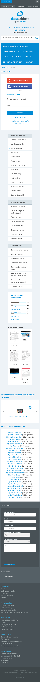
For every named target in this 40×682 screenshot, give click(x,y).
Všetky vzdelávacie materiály (15, 46)
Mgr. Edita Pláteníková (14, 435)
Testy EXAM (15, 169)
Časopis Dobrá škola (8, 605)
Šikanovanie (5, 639)
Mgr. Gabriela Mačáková (15, 486)
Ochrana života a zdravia (19, 263)
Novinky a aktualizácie (18, 140)
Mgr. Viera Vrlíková (15, 450)
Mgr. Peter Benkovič (14, 452)
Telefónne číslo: (9, 525)
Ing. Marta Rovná (14, 439)
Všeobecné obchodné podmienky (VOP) (14, 612)
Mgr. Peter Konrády (14, 475)
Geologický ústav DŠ (8, 624)
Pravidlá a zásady (7, 644)
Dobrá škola (28, 51)
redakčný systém (19, 672)
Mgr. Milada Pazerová (15, 455)
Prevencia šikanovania (8, 654)
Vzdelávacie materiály (8, 591)
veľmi (12, 301)
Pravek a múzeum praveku (10, 646)
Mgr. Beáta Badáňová (15, 459)
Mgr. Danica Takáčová (14, 464)
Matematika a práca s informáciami (17, 212)
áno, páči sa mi (15, 304)
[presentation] (20, 557)
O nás (5, 57)
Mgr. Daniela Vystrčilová (14, 437)
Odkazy (28, 57)
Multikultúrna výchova (18, 258)
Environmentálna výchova (19, 250)
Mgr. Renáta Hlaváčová (15, 461)
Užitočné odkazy (6, 608)
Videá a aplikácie (16, 148)
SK (37, 1)
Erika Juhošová (15, 477)
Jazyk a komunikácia (18, 206)
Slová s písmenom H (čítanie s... (20, 416)
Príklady (4, 663)
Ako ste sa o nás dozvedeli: (12, 532)
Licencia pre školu (11, 51)
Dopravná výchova (17, 286)
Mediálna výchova (17, 254)
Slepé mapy (15, 152)
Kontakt (29, 62)
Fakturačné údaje (7, 595)
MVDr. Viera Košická (15, 495)
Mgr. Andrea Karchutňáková (15, 473)
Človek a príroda (16, 217)
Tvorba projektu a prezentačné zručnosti (18, 281)
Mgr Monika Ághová (14, 484)
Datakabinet (4, 67)
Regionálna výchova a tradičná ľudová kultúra (18, 275)
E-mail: (6, 519)
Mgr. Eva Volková (14, 497)
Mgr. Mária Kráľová (14, 457)
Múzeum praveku (6, 629)
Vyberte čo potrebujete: (11, 539)
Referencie (16, 57)
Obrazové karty (16, 174)
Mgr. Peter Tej (14, 479)
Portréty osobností (17, 182)
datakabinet (9, 577)
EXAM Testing (5, 627)
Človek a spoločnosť (18, 221)
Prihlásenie (6, 1)
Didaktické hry (15, 157)
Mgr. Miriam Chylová (15, 481)
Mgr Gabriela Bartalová (14, 488)
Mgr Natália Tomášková (14, 444)
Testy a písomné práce (18, 165)
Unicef (3, 622)
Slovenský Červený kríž (9, 620)
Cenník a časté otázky (12, 62)
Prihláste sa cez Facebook (21, 86)
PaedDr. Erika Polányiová (14, 448)
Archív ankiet (14, 319)
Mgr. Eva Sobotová (14, 466)
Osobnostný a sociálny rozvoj (18, 268)
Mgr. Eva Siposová (14, 432)
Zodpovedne (5, 660)
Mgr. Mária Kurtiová (14, 490)
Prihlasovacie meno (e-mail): (16, 99)
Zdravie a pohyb (16, 238)
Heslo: (9, 105)
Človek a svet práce (17, 230)
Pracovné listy (15, 161)
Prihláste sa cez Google (20, 80)
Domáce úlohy (16, 191)
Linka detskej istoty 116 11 (10, 656)
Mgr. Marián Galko (14, 441)
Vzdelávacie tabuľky (17, 144)
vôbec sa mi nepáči (16, 312)
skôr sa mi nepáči (15, 309)
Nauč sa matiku (6, 658)
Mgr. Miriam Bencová (15, 493)
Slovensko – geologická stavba (11, 641)
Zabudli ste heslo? (20, 117)
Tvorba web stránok (7, 672)
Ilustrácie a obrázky (17, 186)
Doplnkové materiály (18, 195)
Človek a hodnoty (17, 226)
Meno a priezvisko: (10, 512)
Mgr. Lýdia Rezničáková (15, 468)
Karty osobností (16, 178)
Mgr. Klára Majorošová (14, 470)
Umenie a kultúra (16, 234)
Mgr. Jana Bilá (14, 446)
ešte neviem (14, 307)
